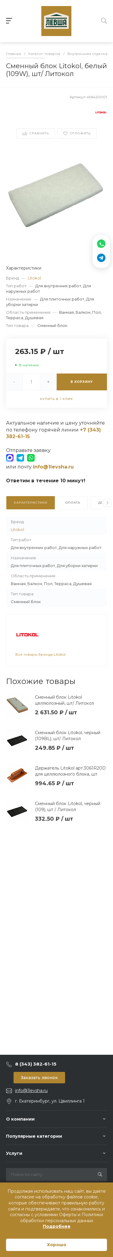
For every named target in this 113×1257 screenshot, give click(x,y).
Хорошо (56, 1244)
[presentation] (107, 503)
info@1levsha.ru (31, 1090)
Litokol (34, 278)
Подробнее (57, 1226)
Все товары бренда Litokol (40, 654)
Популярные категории (34, 1136)
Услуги (14, 1153)
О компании (20, 1119)
